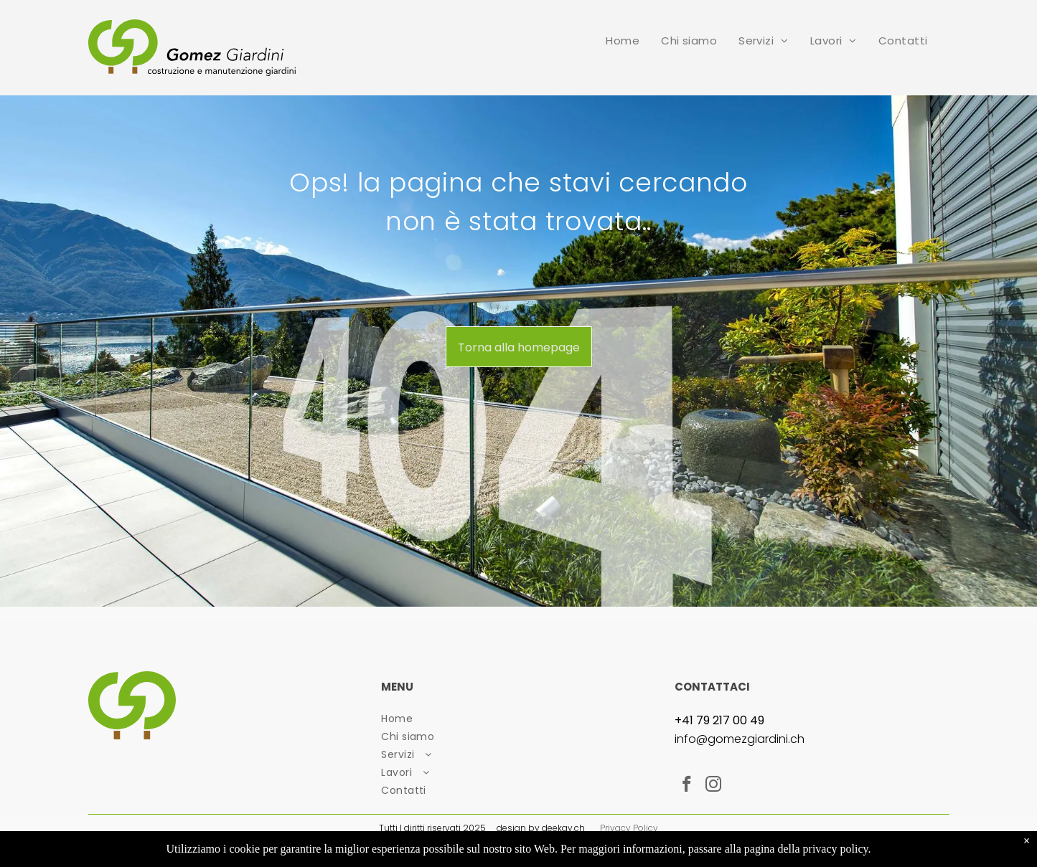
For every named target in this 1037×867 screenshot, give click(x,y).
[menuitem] (622, 40)
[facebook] (686, 786)
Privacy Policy (629, 828)
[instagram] (713, 786)
